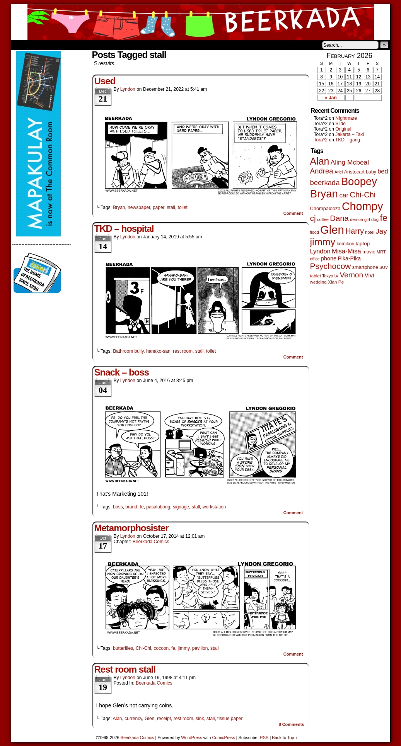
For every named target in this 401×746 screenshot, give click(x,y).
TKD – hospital (124, 228)
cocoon (161, 648)
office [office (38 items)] (315, 259)
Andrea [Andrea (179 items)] (321, 171)
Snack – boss (121, 372)
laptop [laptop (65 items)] (363, 243)
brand (131, 507)
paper (158, 207)
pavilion (200, 648)
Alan (117, 718)
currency (133, 718)
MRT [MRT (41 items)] (381, 252)
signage (181, 507)
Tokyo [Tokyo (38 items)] (327, 276)
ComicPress (223, 737)
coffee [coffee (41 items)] (323, 219)
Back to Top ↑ (284, 737)
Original (343, 129)
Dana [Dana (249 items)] (339, 218)
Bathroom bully (128, 351)
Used (105, 81)
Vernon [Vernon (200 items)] (351, 275)
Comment (293, 213)
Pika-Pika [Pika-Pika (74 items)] (349, 258)
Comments (291, 724)
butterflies (123, 648)
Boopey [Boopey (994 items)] (359, 181)
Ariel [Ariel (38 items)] (338, 172)
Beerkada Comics (200, 22)
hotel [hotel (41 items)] (369, 232)
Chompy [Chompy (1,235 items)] (362, 206)
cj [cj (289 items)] (313, 218)
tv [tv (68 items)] (336, 276)
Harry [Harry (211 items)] (354, 231)
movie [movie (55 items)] (368, 252)
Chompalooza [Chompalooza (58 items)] (325, 208)
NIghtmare (346, 118)
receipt (164, 718)
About (45, 45)
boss (118, 507)
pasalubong (158, 507)
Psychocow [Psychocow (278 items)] (330, 266)
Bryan (119, 207)
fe (142, 507)
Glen (149, 718)
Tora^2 (321, 140)
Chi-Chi (143, 648)
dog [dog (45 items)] (375, 219)
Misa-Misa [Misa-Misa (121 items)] (346, 251)
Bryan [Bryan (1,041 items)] (324, 194)
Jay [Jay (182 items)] (381, 231)
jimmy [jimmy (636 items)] (323, 241)
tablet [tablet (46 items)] (315, 275)
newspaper (139, 207)
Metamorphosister (131, 528)
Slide (340, 123)
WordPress (191, 737)
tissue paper (229, 718)
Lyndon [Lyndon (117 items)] (320, 251)
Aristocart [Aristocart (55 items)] (354, 172)
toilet (183, 207)
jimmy (183, 648)
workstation (214, 507)
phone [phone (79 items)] (328, 258)
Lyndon (127, 89)
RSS (264, 737)
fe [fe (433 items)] (383, 218)
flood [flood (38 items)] (314, 232)
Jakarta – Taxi (349, 134)
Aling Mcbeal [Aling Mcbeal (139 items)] (350, 162)
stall (171, 207)
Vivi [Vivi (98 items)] (369, 275)
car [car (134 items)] (343, 195)
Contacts (98, 45)
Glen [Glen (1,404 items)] (332, 229)
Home (22, 45)
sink (200, 718)
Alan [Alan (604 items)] (319, 161)
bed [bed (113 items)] (382, 171)
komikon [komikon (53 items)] (345, 243)
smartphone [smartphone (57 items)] (365, 267)
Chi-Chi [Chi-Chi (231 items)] (363, 194)
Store (69, 45)
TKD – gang (347, 140)
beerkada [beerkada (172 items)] (325, 182)
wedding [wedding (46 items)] (318, 281)
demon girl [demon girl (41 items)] (360, 219)
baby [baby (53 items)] (371, 172)
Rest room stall (124, 669)
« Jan (331, 97)
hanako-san (158, 351)
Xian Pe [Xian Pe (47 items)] (336, 281)
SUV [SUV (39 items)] (383, 267)
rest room (183, 351)
